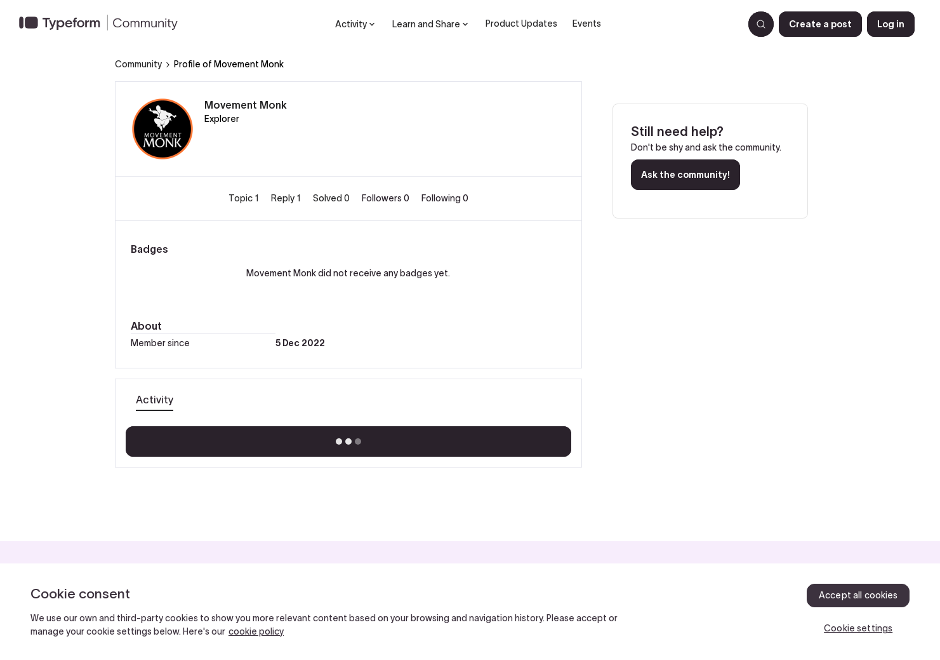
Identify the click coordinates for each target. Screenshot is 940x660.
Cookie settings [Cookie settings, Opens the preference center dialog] (858, 628)
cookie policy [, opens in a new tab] (256, 631)
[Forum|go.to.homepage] (103, 24)
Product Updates (521, 23)
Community (138, 64)
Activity (154, 399)
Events (587, 23)
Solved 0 (332, 198)
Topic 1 (244, 198)
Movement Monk (245, 105)
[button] (820, 24)
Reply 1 (287, 198)
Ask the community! (685, 175)
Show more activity (348, 438)
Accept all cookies (858, 595)
